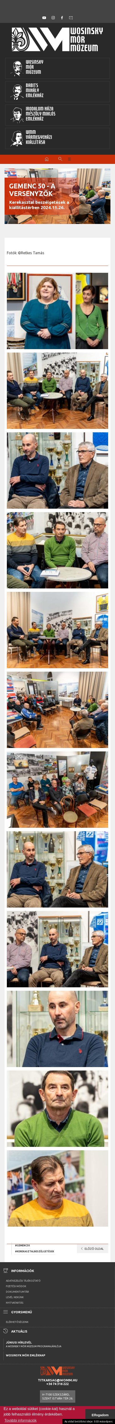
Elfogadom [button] (100, 1415)
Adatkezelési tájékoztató (23, 1280)
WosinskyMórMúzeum (26, 68)
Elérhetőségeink (17, 1322)
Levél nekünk (15, 1297)
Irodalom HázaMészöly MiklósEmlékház (32, 115)
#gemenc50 (22, 1245)
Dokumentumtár (17, 1291)
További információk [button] (20, 1420)
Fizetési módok (16, 1286)
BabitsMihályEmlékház (27, 92)
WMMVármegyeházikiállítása (31, 138)
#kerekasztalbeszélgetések (34, 1251)
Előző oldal (91, 1248)
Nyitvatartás (14, 1302)
